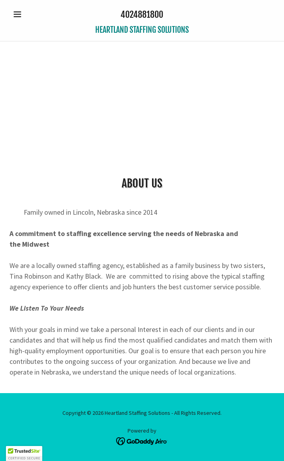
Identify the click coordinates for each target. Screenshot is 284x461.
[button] (29, 14)
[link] (142, 30)
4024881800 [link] (141, 14)
